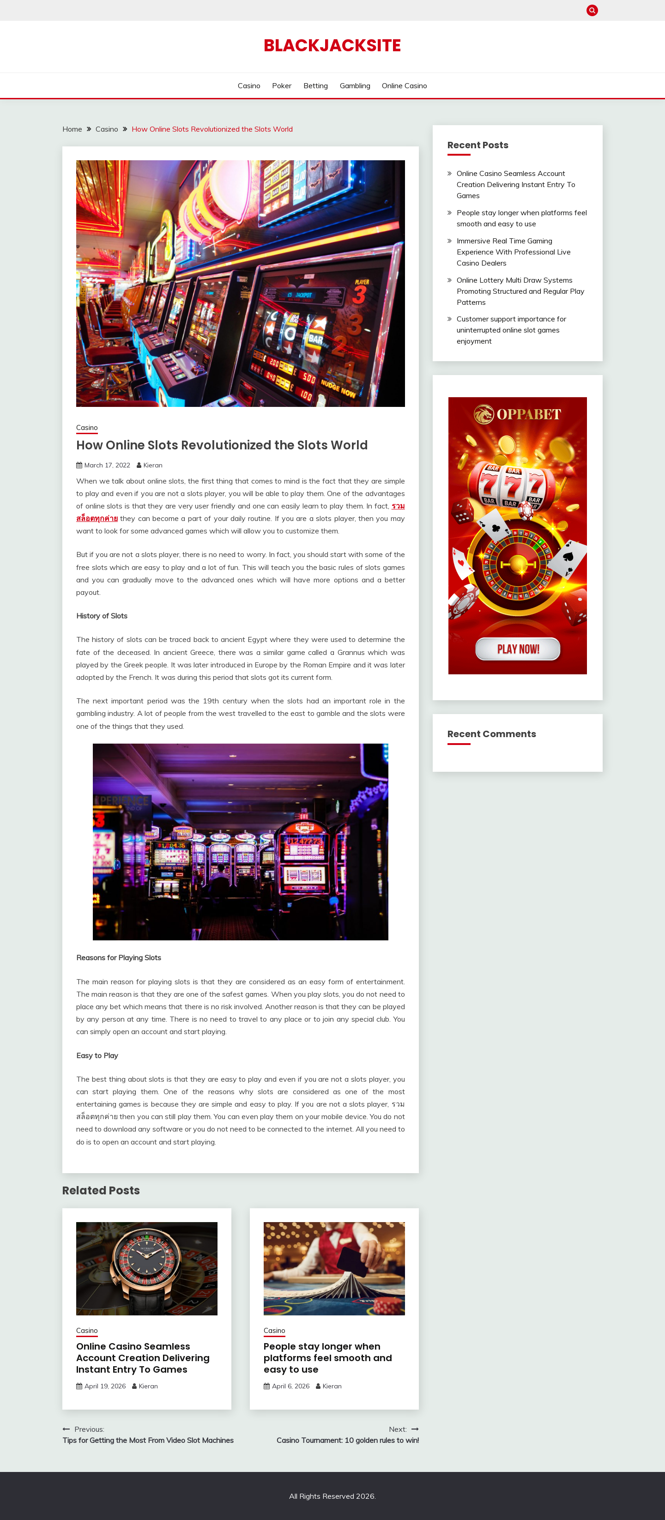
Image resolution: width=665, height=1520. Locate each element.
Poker (281, 85)
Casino (249, 85)
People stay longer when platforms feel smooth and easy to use (328, 1358)
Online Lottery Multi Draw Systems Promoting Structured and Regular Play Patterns (521, 291)
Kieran (153, 465)
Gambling (355, 85)
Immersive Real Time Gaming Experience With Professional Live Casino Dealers (514, 251)
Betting (315, 85)
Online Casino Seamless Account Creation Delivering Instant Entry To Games (143, 1358)
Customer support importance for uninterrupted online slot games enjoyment (511, 329)
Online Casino (404, 85)
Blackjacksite (332, 45)
